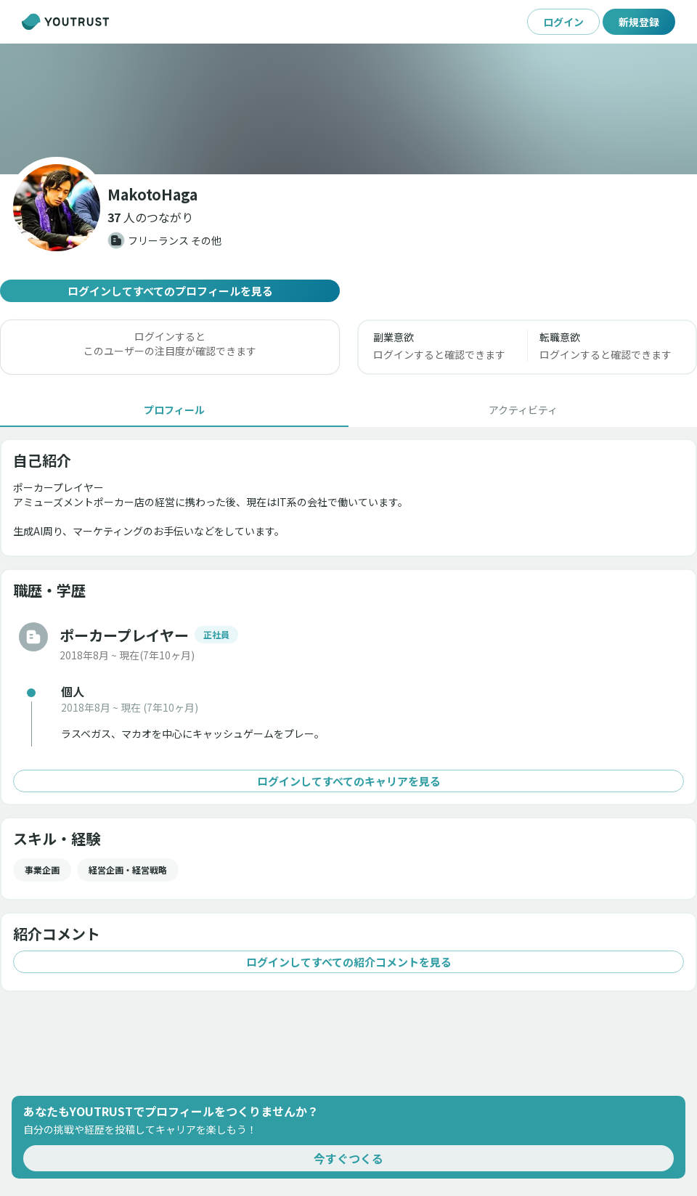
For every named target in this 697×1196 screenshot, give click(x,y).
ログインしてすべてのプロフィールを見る (170, 291)
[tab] (174, 409)
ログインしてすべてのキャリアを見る (348, 781)
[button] (150, 217)
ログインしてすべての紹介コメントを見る (348, 961)
